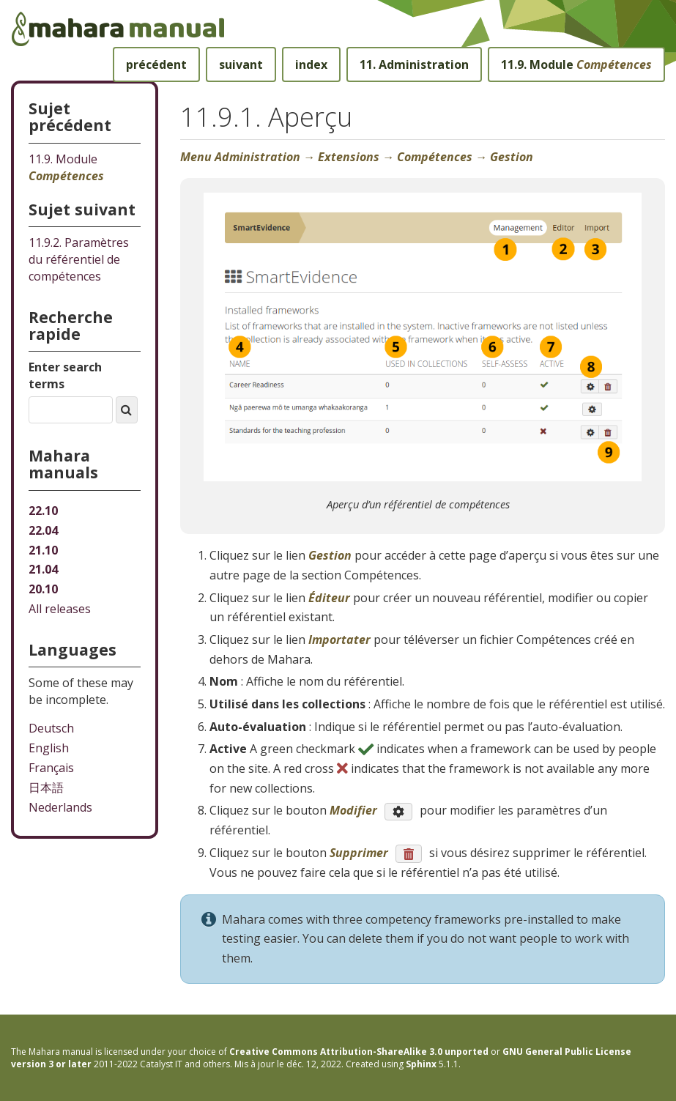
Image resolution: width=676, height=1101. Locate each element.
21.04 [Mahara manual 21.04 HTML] (43, 569)
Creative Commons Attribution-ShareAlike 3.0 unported (359, 1051)
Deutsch (51, 728)
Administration (414, 64)
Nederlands (60, 807)
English (49, 748)
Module (576, 64)
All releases (60, 609)
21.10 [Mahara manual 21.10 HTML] (43, 550)
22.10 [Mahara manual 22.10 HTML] (43, 511)
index (311, 64)
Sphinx (421, 1064)
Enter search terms (65, 375)
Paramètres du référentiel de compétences (79, 259)
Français (51, 768)
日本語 (46, 787)
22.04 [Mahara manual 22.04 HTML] (43, 530)
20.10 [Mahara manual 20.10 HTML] (43, 589)
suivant (241, 64)
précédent (156, 64)
